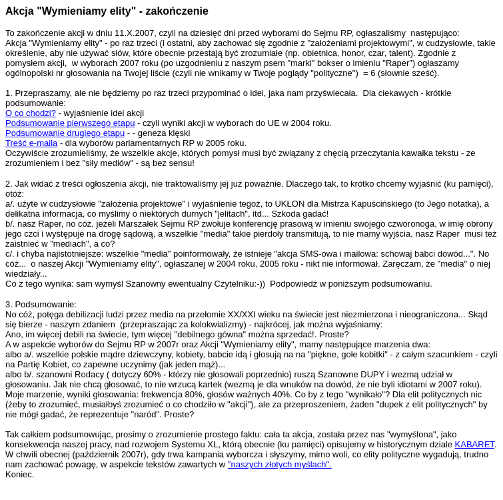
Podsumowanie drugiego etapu (65, 133)
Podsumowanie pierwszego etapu (70, 123)
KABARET (474, 444)
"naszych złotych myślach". (280, 464)
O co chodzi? (30, 113)
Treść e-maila (31, 143)
